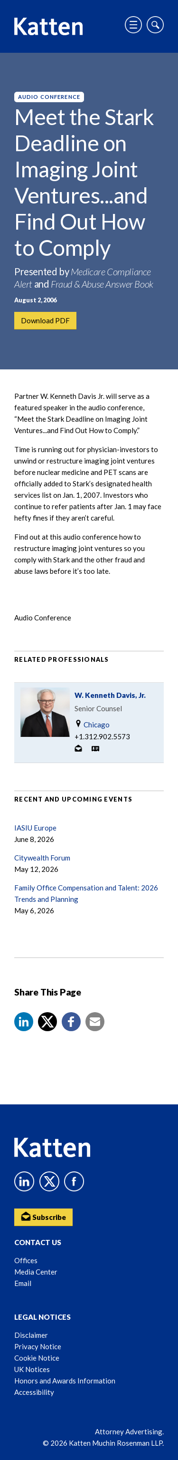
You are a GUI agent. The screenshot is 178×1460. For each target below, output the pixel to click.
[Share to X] (47, 1021)
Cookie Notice (36, 1358)
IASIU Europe (35, 827)
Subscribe (43, 1216)
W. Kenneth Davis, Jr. (110, 695)
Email (22, 1283)
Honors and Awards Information (64, 1380)
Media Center (35, 1271)
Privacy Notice (37, 1346)
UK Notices (32, 1369)
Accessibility (34, 1392)
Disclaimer (31, 1335)
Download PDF (45, 320)
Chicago (92, 724)
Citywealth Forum (42, 857)
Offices (25, 1260)
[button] (23, 1021)
